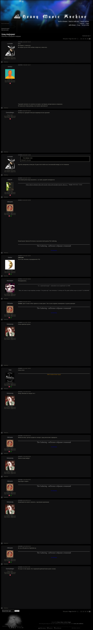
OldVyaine (10, 202)
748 (12, 117)
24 (85, 38)
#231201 (20, 391)
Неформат (18, 36)
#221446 (20, 41)
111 (12, 57)
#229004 (20, 322)
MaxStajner (10, 280)
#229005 (20, 368)
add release (72, 25)
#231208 (20, 479)
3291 (12, 214)
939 (12, 295)
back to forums (62, 21)
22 (81, 38)
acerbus (10, 66)
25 (87, 38)
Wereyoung (10, 324)
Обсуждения (11, 36)
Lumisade (10, 43)
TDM (9, 370)
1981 (12, 385)
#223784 (20, 64)
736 (12, 272)
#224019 (20, 255)
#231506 (20, 567)
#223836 (20, 178)
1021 (12, 116)
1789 (12, 339)
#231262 (20, 500)
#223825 (20, 155)
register (82, 23)
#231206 (20, 435)
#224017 (20, 200)
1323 (12, 384)
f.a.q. (78, 25)
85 (11, 81)
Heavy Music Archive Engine (64, 622)
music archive (84, 21)
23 (83, 38)
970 (12, 271)
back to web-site (74, 21)
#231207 (20, 456)
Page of (72, 611)
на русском (85, 25)
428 (12, 192)
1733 (12, 58)
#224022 (20, 301)
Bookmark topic (86, 35)
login (87, 23)
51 (11, 80)
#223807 (20, 110)
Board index (4, 36)
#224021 (20, 279)
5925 (12, 338)
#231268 (20, 546)
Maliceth (10, 179)
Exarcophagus (10, 112)
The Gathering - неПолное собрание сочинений (54, 246)
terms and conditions (78, 623)
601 (12, 193)
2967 (12, 213)
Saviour (10, 257)
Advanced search (5, 28)
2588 (12, 294)
